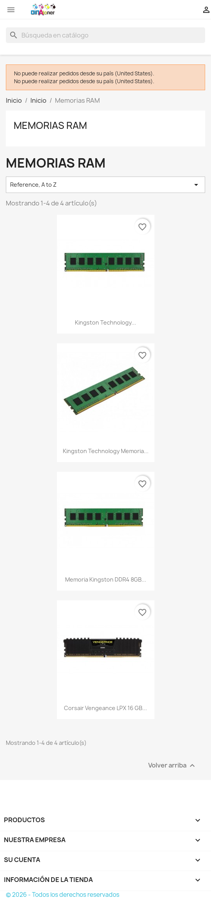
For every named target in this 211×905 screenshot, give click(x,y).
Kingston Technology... (105, 322)
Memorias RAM (50, 125)
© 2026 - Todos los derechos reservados (62, 895)
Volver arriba (172, 766)
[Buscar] (105, 35)
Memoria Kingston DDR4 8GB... (105, 579)
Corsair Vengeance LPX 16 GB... (105, 708)
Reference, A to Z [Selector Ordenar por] (105, 184)
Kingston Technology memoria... (106, 451)
